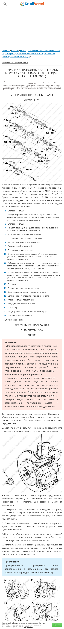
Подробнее (28, 627)
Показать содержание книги (15, 62)
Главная (6, 50)
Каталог (15, 50)
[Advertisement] (32, 27)
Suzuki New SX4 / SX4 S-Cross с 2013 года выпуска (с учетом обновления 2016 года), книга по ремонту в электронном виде (31, 53)
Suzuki (23, 50)
